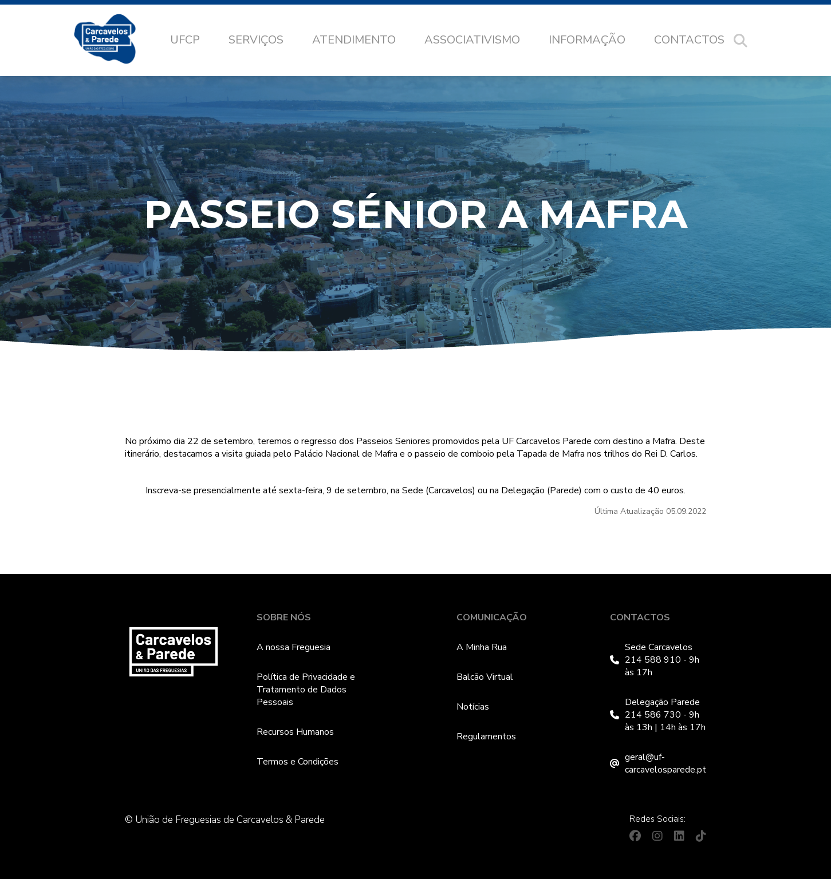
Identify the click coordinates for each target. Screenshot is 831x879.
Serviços (256, 39)
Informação (587, 39)
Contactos (689, 39)
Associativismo (472, 39)
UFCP (185, 39)
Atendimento (354, 39)
